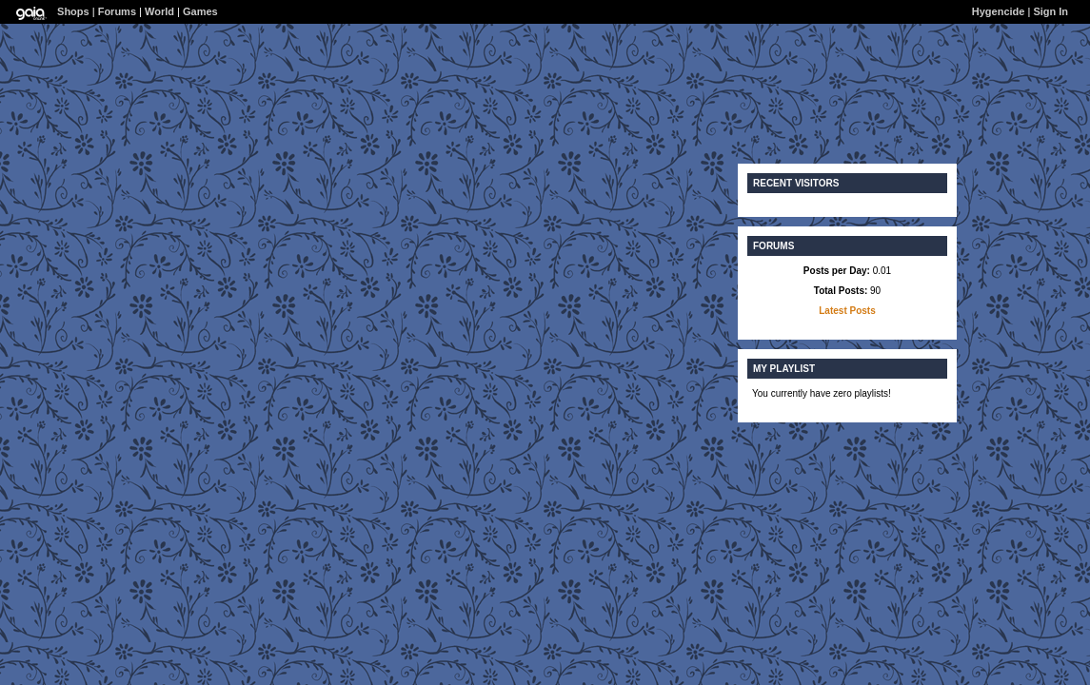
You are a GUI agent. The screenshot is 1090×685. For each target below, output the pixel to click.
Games (200, 11)
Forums (117, 11)
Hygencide (998, 11)
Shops (73, 11)
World (159, 11)
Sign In (1050, 11)
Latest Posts (847, 310)
